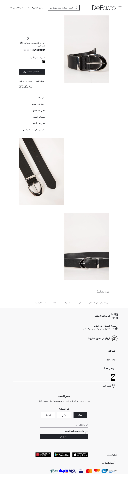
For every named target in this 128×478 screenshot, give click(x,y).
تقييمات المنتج (39, 117)
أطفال (48, 415)
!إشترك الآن (64, 437)
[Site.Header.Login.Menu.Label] (120, 8)
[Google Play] (62, 454)
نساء (80, 415)
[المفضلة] (30, 7)
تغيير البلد (107, 385)
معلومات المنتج (38, 110)
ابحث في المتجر (38, 104)
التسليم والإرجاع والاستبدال (33, 129)
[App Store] (80, 454)
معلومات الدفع (39, 123)
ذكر (64, 415)
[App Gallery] (43, 454)
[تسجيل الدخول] (38, 7)
